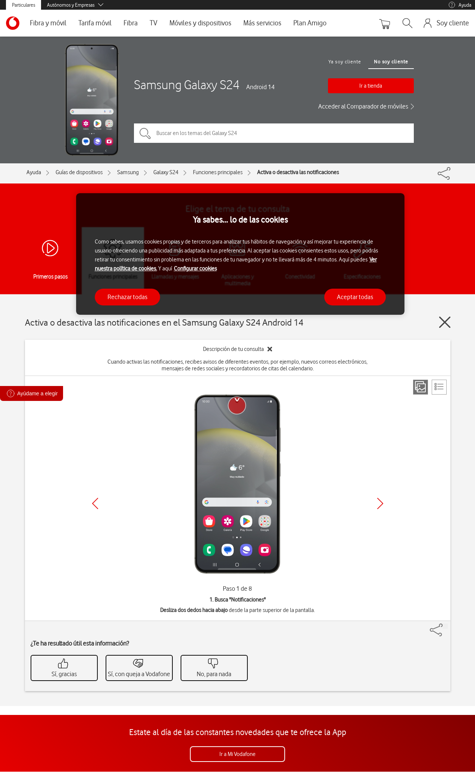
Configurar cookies (195, 268)
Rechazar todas (127, 297)
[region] (240, 254)
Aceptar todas (355, 297)
